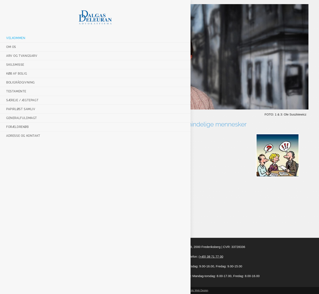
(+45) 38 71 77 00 (211, 256)
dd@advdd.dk (175, 256)
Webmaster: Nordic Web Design (190, 290)
